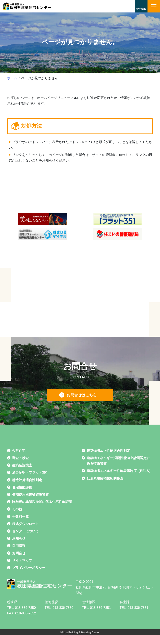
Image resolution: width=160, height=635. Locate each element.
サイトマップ (22, 560)
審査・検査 (20, 458)
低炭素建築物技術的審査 (105, 478)
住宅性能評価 (22, 487)
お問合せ (18, 553)
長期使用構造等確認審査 (30, 494)
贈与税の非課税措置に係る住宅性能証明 (42, 502)
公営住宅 (18, 450)
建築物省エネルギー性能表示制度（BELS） (119, 471)
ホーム (12, 78)
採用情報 (18, 545)
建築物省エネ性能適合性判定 (108, 450)
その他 (17, 509)
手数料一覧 (20, 516)
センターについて (25, 531)
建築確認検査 (22, 465)
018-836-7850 (25, 607)
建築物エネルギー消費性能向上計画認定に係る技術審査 (118, 460)
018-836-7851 (100, 607)
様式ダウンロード (25, 524)
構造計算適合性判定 (27, 480)
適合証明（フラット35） (30, 472)
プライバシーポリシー (28, 568)
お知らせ (18, 538)
